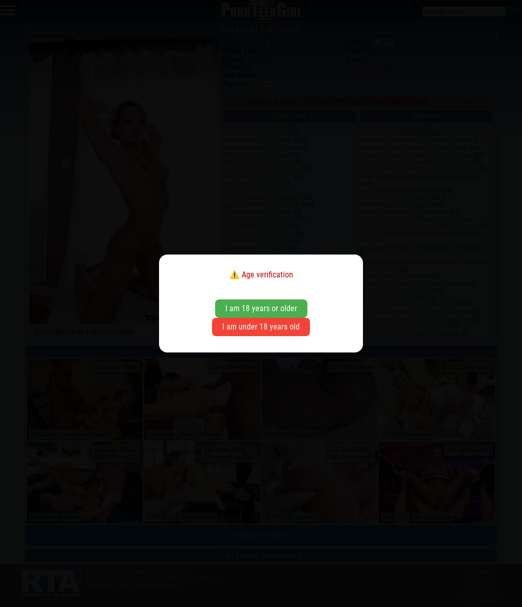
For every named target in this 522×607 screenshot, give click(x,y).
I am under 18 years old (261, 327)
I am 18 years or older (261, 308)
